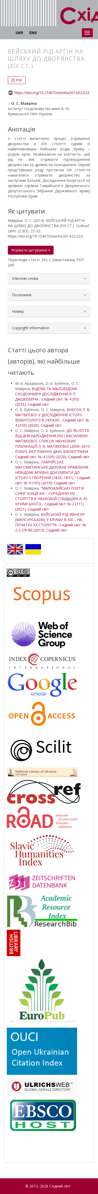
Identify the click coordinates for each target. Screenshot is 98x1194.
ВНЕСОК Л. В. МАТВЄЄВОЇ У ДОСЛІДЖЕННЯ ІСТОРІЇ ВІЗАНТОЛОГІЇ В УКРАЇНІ (52, 415)
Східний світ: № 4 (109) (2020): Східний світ (52, 423)
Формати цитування (30, 250)
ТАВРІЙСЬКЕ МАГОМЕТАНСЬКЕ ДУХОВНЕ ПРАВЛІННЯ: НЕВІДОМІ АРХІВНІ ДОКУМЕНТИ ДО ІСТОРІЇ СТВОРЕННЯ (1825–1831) (52, 469)
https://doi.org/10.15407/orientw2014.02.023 (51, 92)
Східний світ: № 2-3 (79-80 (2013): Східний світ (50, 527)
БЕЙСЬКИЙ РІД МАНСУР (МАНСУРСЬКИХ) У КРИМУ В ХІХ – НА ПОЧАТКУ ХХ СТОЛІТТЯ (50, 519)
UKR (19, 32)
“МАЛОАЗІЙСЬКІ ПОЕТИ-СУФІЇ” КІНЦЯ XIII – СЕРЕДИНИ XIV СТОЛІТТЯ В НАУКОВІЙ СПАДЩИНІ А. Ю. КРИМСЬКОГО (51, 496)
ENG (33, 32)
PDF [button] (18, 80)
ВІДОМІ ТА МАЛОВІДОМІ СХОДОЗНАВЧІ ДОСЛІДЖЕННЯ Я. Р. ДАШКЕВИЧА (46, 394)
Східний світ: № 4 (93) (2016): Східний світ (47, 402)
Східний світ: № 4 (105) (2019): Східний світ (52, 480)
